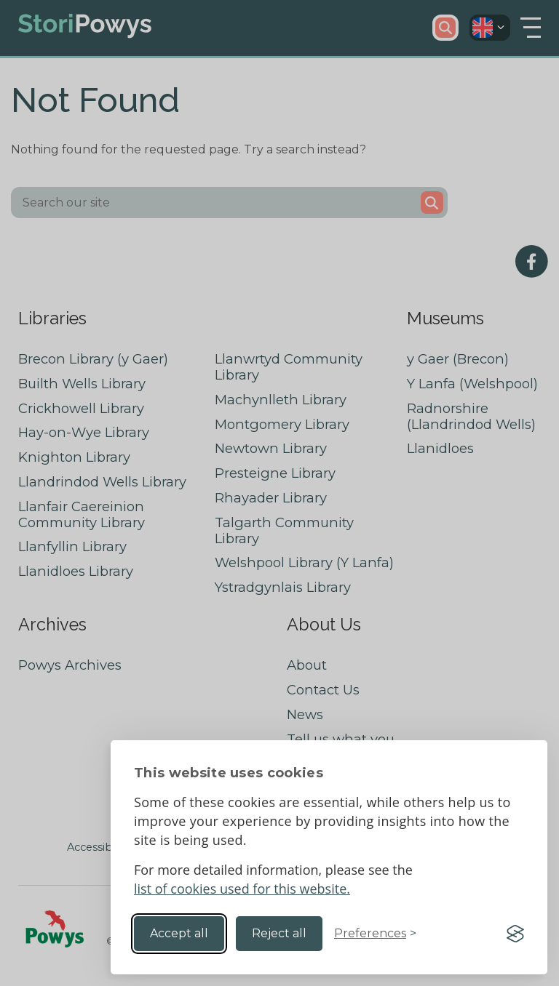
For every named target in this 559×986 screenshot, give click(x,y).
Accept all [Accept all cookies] (179, 933)
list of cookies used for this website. (242, 888)
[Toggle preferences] (375, 933)
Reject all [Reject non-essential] (279, 933)
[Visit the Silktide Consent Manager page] (515, 933)
